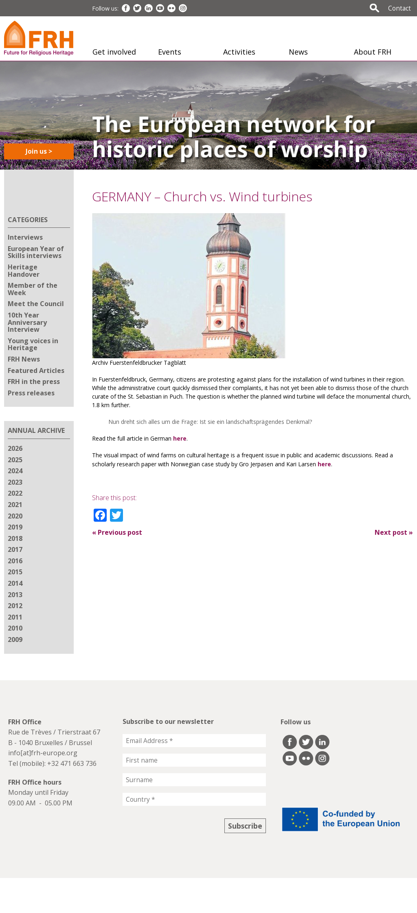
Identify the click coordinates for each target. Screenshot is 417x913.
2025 (15, 459)
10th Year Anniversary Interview (27, 322)
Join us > (39, 151)
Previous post (117, 532)
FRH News (24, 359)
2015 (15, 571)
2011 (15, 617)
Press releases (31, 392)
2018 (15, 538)
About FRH (372, 52)
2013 (15, 594)
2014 (15, 583)
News (298, 52)
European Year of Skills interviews (36, 252)
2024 (15, 470)
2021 (15, 504)
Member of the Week (32, 289)
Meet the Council (36, 303)
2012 (15, 605)
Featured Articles (36, 370)
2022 (15, 493)
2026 (15, 448)
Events (169, 52)
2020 (15, 516)
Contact (399, 8)
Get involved (114, 52)
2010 (15, 628)
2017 (15, 549)
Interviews (25, 237)
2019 (15, 527)
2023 (15, 482)
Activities (239, 52)
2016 (15, 560)
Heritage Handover (24, 270)
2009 (15, 639)
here (180, 438)
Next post (394, 532)
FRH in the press (34, 381)
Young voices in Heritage (33, 344)
